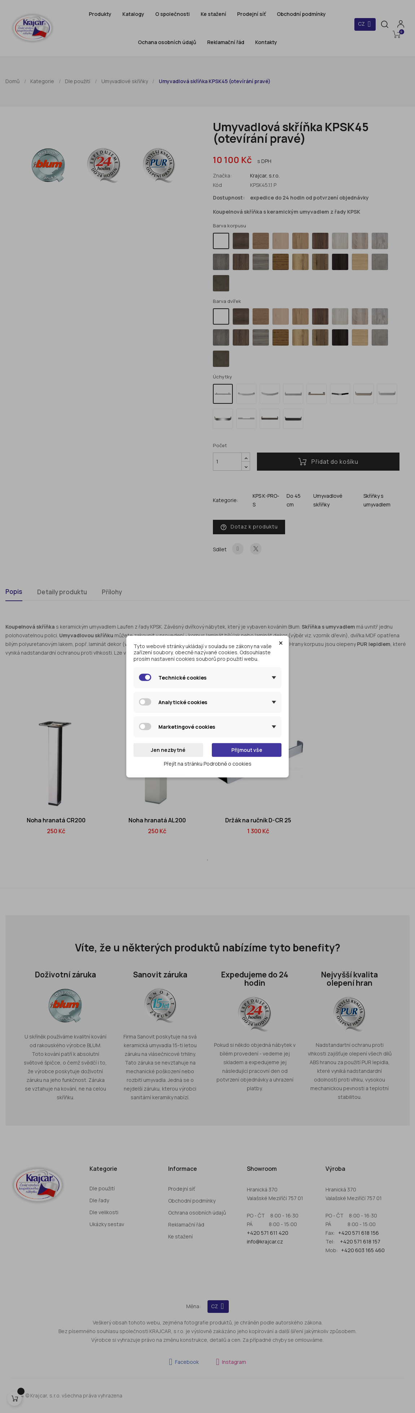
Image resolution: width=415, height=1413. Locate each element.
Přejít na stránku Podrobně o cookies (208, 763)
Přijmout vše (246, 749)
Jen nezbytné (168, 749)
